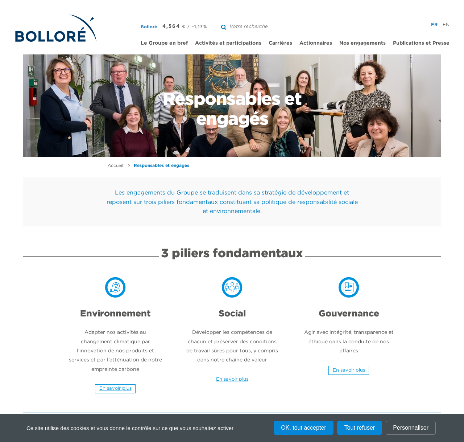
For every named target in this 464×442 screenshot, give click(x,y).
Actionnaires (315, 43)
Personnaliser (410, 428)
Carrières (280, 43)
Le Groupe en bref (164, 43)
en (446, 24)
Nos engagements (362, 43)
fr (434, 24)
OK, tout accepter (303, 428)
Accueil (115, 165)
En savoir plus (115, 388)
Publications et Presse (421, 43)
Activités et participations (228, 43)
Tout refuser (359, 428)
